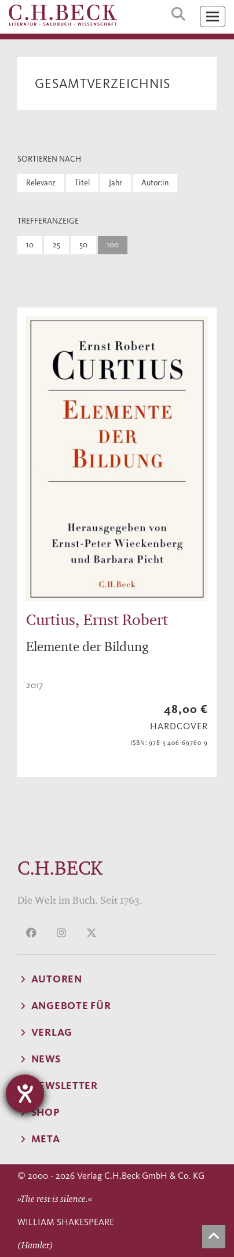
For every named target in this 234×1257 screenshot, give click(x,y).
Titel (82, 183)
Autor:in (155, 183)
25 (56, 245)
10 (30, 245)
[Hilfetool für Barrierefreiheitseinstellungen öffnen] (25, 1094)
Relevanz (41, 183)
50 (83, 245)
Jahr (115, 183)
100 (113, 245)
